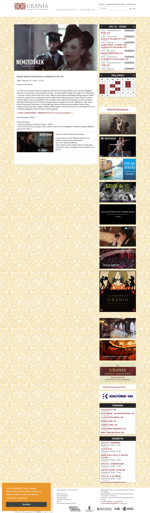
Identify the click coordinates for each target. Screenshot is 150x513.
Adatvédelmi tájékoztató (66, 503)
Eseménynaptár (101, 14)
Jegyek (118, 14)
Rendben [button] (26, 504)
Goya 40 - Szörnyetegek (112, 464)
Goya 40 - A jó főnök (111, 476)
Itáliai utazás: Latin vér (113, 470)
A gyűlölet (106, 449)
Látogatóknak (79, 14)
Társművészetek (37, 14)
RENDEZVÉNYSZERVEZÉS (115, 4)
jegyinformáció (63, 496)
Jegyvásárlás (129, 30)
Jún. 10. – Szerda (117, 26)
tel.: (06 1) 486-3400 (87, 10)
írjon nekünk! (62, 498)
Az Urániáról (58, 14)
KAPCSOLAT (131, 4)
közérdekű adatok (64, 499)
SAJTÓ (101, 4)
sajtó (59, 501)
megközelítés (62, 494)
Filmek (19, 14)
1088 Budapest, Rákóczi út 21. (67, 10)
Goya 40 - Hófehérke (110, 443)
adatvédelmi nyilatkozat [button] (17, 498)
